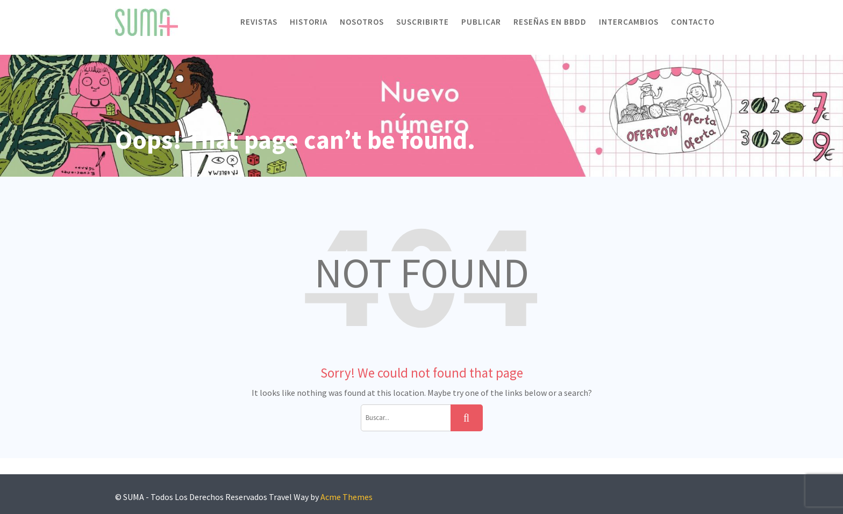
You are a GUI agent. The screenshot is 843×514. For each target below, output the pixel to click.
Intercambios (629, 22)
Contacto (693, 22)
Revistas (258, 22)
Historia (308, 22)
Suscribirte (422, 22)
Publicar (481, 22)
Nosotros (362, 22)
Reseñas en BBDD (550, 22)
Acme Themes (346, 496)
